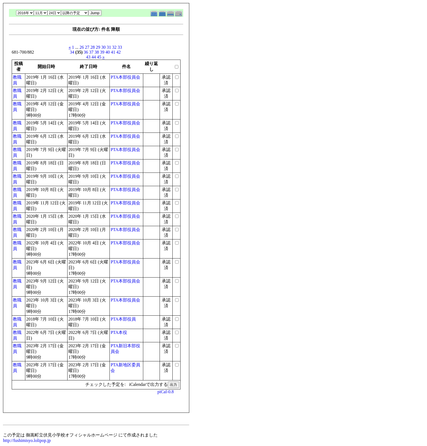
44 (93, 57)
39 (102, 52)
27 (87, 47)
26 (82, 47)
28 (92, 47)
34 (72, 52)
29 (98, 47)
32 (114, 47)
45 (99, 57)
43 (88, 57)
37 (91, 52)
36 (86, 52)
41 (113, 52)
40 (107, 52)
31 (109, 47)
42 (118, 52)
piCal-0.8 (165, 391)
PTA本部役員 (123, 319)
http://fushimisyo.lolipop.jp (27, 440)
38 (96, 52)
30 (103, 47)
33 (120, 47)
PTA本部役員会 (125, 77)
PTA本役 (119, 332)
